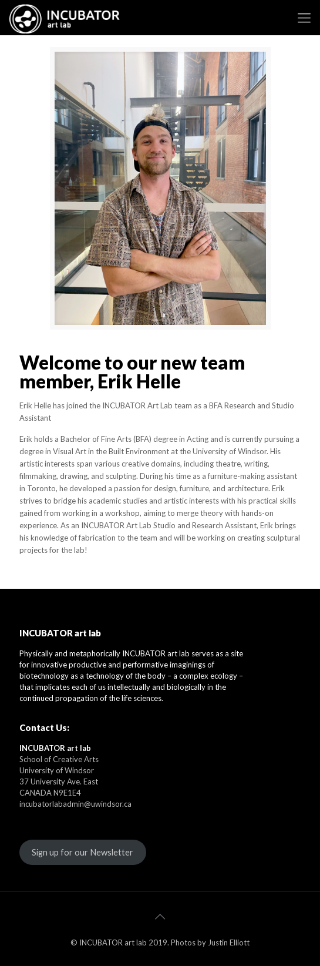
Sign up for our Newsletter (82, 852)
